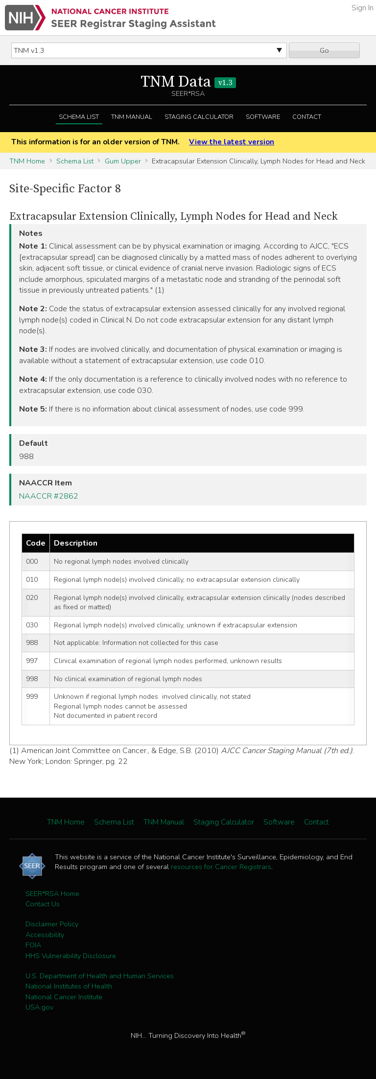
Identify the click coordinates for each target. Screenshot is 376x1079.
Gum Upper (123, 161)
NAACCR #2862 (48, 496)
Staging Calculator (199, 117)
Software (263, 117)
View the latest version (231, 142)
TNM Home (27, 161)
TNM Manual (131, 117)
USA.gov (39, 1007)
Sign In (363, 7)
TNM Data (188, 82)
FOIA (33, 945)
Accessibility (44, 935)
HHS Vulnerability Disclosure (70, 956)
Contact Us (42, 904)
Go (324, 50)
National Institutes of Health (68, 986)
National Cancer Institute (63, 997)
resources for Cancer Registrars (221, 867)
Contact (306, 117)
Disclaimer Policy (51, 924)
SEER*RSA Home (52, 893)
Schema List (79, 117)
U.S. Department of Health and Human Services (99, 976)
